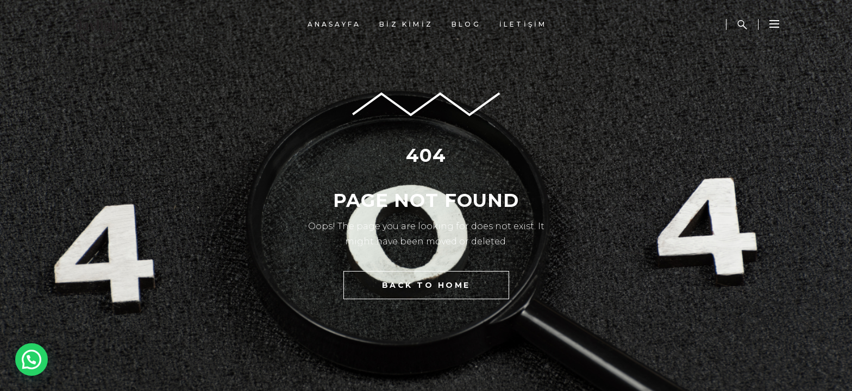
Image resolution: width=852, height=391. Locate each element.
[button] (34, 358)
